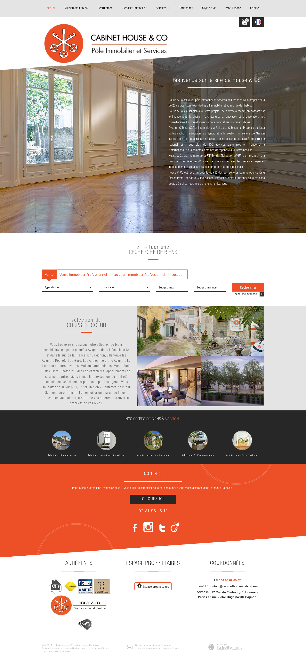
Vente (49, 274)
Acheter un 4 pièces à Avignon (242, 455)
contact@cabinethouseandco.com (233, 586)
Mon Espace (233, 8)
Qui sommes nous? (76, 8)
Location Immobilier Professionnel (139, 274)
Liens (90, 648)
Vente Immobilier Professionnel (83, 274)
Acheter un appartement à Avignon (106, 455)
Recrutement (105, 8)
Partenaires (186, 8)
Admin (98, 648)
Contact (255, 8)
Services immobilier (135, 8)
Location (177, 274)
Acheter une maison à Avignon (153, 455)
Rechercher (248, 287)
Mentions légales (62, 648)
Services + (162, 8)
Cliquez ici (153, 499)
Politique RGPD (63, 651)
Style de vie (209, 8)
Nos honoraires (79, 648)
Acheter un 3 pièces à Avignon (198, 455)
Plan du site (47, 648)
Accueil (50, 8)
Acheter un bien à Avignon (62, 455)
